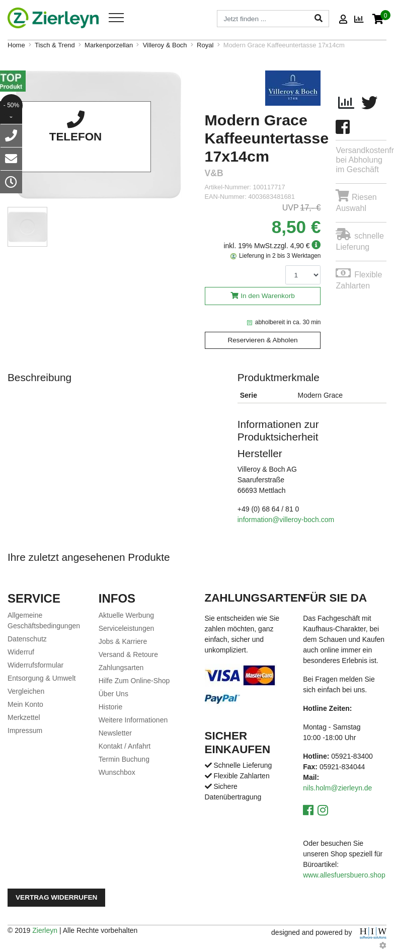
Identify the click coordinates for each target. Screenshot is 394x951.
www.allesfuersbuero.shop (344, 875)
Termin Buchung (124, 759)
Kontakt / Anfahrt (125, 746)
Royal (205, 45)
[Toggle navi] (116, 18)
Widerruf (21, 652)
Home (16, 45)
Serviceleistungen (126, 628)
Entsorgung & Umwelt (41, 678)
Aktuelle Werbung (126, 615)
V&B (214, 173)
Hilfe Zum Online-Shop (134, 681)
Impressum (25, 730)
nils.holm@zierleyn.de (337, 788)
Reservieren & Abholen (262, 340)
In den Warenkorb (268, 296)
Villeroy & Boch (165, 45)
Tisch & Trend (55, 45)
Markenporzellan (109, 45)
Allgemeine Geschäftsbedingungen (44, 620)
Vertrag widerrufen (56, 897)
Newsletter (115, 733)
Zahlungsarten (121, 668)
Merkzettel (24, 717)
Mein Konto (25, 704)
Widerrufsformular (35, 665)
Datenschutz (27, 639)
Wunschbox (117, 772)
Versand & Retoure (128, 654)
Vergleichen (26, 691)
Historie (110, 707)
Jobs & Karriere (123, 641)
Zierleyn (44, 930)
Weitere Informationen (133, 720)
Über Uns (113, 694)
